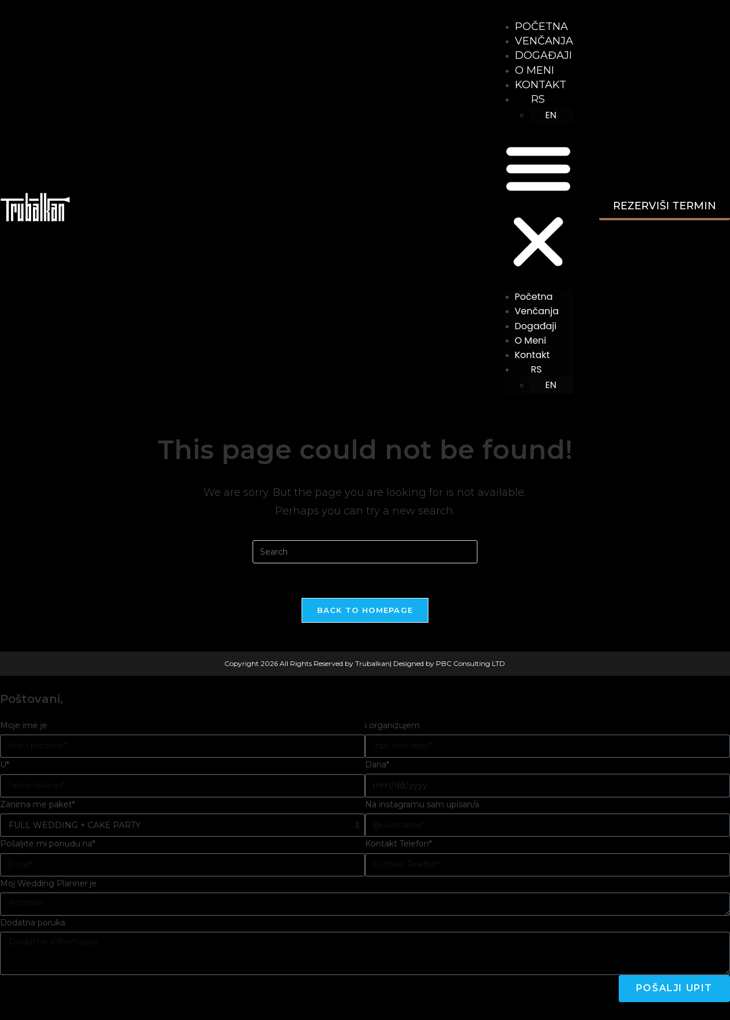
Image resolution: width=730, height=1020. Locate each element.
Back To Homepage (365, 610)
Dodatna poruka (32, 922)
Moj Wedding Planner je (48, 883)
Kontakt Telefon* (398, 843)
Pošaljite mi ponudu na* (47, 843)
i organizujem (392, 725)
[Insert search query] (365, 551)
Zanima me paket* (37, 804)
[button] (538, 207)
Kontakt (540, 84)
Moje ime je (23, 725)
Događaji (543, 55)
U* (4, 764)
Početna (541, 26)
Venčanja (544, 41)
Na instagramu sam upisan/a (422, 804)
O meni (534, 70)
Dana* (377, 764)
